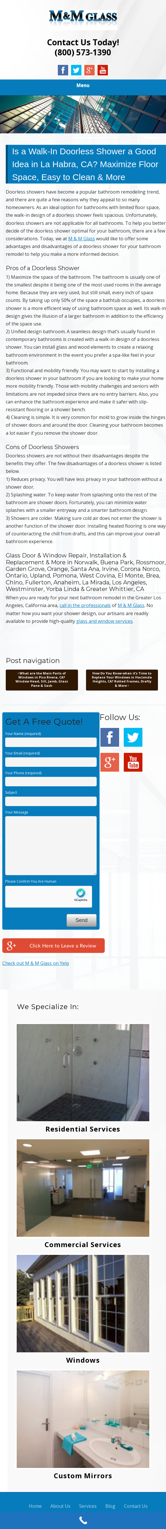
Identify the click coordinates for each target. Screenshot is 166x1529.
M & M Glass (81, 238)
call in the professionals (85, 605)
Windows (83, 1360)
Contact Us (136, 1506)
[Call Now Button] (83, 1520)
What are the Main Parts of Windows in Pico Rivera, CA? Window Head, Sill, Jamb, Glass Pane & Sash (42, 679)
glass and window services (104, 621)
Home (35, 1506)
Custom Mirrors (83, 1475)
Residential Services (82, 1129)
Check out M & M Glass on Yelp (35, 963)
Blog (110, 1506)
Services (88, 1506)
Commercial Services (83, 1244)
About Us (60, 1506)
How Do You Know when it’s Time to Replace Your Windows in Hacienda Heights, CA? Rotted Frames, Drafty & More (122, 679)
